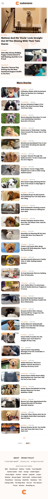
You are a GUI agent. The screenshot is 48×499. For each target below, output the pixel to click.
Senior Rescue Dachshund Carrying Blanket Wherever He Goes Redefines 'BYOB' (33, 390)
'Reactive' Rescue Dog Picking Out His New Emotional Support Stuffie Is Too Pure (11, 70)
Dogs (22, 347)
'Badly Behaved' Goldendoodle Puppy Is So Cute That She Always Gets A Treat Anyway (32, 326)
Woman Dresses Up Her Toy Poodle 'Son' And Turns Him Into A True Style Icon (33, 429)
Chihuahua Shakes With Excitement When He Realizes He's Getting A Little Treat (33, 93)
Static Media (14, 461)
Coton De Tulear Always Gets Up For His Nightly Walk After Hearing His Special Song (33, 416)
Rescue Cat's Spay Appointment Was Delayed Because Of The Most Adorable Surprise (33, 403)
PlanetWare (9, 480)
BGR (6, 469)
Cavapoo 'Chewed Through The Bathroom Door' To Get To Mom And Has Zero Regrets (33, 158)
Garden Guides (12, 472)
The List (29, 483)
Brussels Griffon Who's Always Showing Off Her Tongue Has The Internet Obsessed (32, 313)
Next (28, 443)
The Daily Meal (20, 483)
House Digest (9, 474)
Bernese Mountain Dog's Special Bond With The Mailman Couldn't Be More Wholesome (33, 300)
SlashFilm (25, 480)
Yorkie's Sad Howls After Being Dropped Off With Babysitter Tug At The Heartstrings (33, 248)
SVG (40, 480)
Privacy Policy (27, 458)
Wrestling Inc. (30, 485)
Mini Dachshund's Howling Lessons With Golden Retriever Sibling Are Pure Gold (33, 209)
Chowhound (13, 469)
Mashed (7, 477)
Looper (38, 474)
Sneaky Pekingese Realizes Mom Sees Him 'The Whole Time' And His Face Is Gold (33, 222)
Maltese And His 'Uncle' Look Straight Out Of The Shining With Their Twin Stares (21, 40)
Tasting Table (9, 483)
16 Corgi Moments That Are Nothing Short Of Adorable (33, 274)
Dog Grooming (25, 102)
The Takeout (37, 483)
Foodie (28, 469)
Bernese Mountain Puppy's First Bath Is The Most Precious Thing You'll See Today (32, 106)
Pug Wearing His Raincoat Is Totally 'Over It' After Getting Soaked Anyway (33, 261)
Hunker (18, 474)
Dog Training (24, 179)
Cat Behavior (24, 283)
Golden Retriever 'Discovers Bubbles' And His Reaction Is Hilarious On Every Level (31, 364)
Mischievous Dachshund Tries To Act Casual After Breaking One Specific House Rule (33, 145)
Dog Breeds (4, 35)
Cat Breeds (23, 231)
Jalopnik (32, 474)
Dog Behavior (4, 65)
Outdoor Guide (36, 477)
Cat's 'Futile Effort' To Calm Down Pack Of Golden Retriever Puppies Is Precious (33, 287)
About (16, 458)
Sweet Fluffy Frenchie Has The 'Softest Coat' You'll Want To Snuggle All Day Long (31, 338)
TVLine (15, 485)
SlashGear (33, 480)
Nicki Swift (26, 477)
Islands (25, 474)
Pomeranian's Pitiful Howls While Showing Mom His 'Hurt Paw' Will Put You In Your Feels (33, 377)
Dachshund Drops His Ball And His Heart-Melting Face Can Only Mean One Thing (33, 196)
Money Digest (16, 477)
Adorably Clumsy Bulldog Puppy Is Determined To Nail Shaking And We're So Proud (11, 56)
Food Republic (37, 469)
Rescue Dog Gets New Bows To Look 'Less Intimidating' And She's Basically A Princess (33, 119)
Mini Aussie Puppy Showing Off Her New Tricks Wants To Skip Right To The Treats (33, 183)
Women (21, 485)
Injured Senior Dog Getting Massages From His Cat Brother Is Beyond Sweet (32, 351)
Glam (20, 472)
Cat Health (23, 399)
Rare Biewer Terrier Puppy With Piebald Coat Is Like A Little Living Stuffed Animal (33, 171)
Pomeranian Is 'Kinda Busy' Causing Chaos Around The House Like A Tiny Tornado (33, 132)
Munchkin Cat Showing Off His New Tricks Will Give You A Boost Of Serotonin (33, 235)
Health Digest (34, 472)
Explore (21, 469)
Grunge (26, 472)
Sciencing (18, 480)
